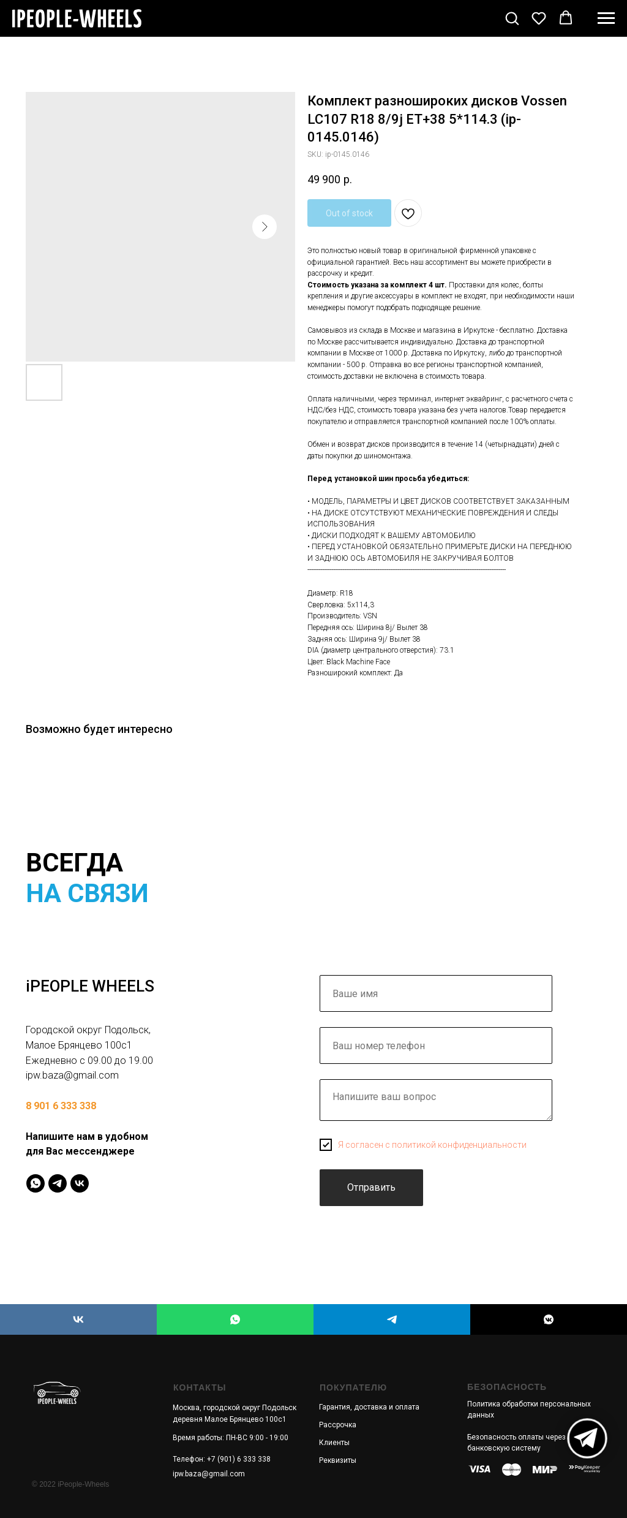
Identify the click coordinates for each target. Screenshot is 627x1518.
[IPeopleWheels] (35, 1183)
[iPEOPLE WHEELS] (78, 1319)
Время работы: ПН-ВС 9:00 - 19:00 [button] (230, 1437)
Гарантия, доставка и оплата (369, 1407)
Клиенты (334, 1442)
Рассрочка (337, 1425)
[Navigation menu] (606, 18)
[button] (512, 17)
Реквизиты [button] (337, 1460)
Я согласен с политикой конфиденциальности (432, 1145)
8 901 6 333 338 (61, 1106)
